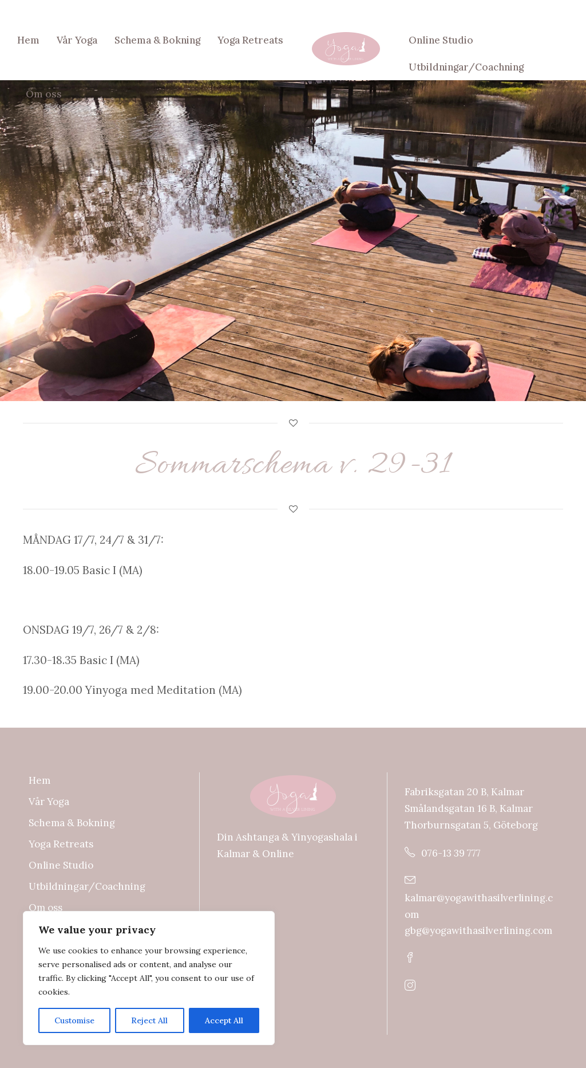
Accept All (224, 1020)
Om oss (44, 94)
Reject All (149, 1020)
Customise (74, 1020)
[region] (149, 978)
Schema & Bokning (157, 40)
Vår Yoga (77, 40)
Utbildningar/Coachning (466, 67)
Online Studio (441, 40)
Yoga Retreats (250, 40)
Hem (28, 40)
